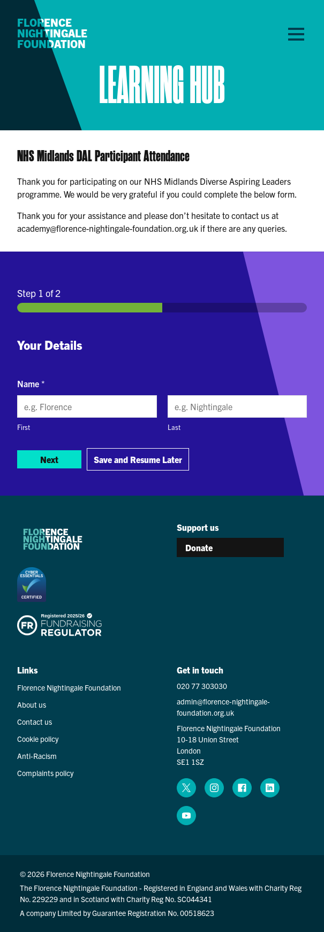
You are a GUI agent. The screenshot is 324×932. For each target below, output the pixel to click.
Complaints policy (45, 773)
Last (174, 427)
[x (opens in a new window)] (186, 787)
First (23, 427)
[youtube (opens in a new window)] (186, 815)
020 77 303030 (202, 686)
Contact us (34, 721)
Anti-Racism (37, 756)
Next (49, 459)
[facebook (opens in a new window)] (242, 787)
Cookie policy (37, 738)
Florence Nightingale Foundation (52, 33)
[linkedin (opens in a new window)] (270, 787)
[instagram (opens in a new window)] (214, 787)
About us (31, 704)
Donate (199, 547)
